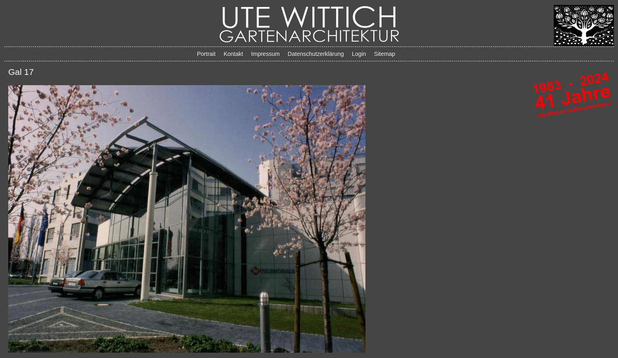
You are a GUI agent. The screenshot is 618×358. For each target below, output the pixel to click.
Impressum (265, 54)
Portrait (206, 54)
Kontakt (233, 54)
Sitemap (384, 54)
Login (359, 54)
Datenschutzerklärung (316, 54)
